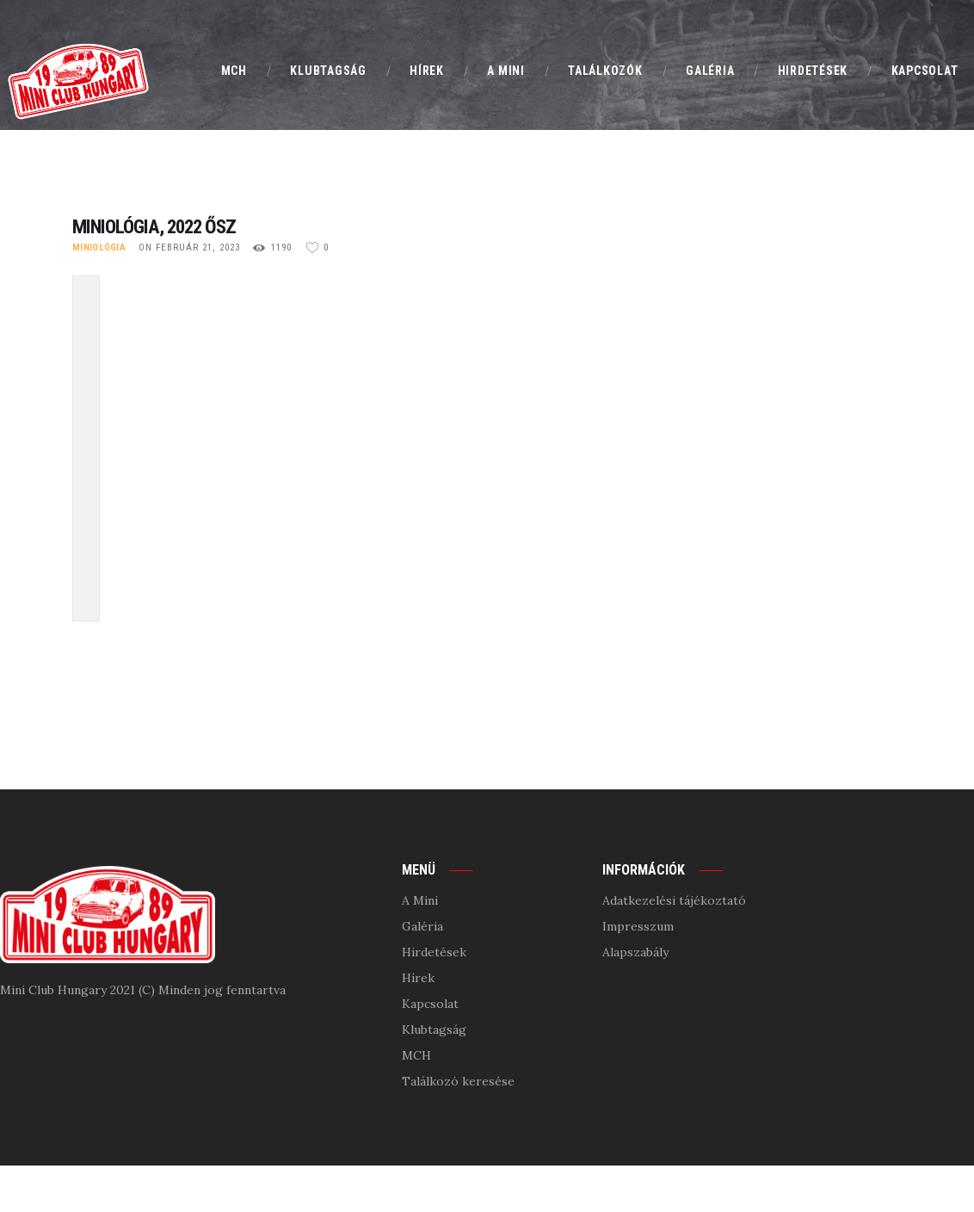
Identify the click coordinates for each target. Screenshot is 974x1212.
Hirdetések (434, 952)
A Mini (420, 900)
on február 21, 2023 (189, 247)
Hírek (418, 978)
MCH (416, 1055)
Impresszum (638, 926)
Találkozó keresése (458, 1081)
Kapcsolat (430, 1003)
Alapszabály (635, 952)
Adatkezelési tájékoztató (674, 900)
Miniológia (99, 247)
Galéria (422, 926)
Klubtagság (434, 1029)
